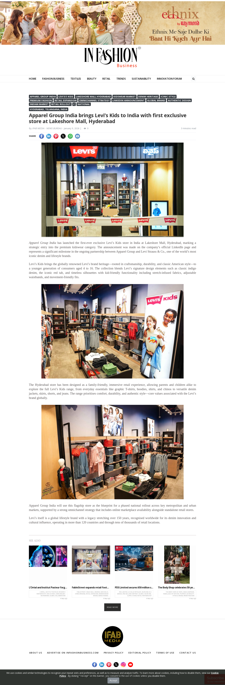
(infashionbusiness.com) (136, 676)
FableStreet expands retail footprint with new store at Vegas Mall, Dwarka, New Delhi (91, 587)
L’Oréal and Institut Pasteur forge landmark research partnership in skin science (48, 587)
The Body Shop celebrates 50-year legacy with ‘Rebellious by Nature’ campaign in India (177, 587)
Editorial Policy (139, 652)
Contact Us (187, 652)
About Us (35, 652)
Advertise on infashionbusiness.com (73, 652)
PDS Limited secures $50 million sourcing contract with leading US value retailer (134, 587)
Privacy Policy (114, 652)
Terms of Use (165, 652)
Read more (112, 607)
